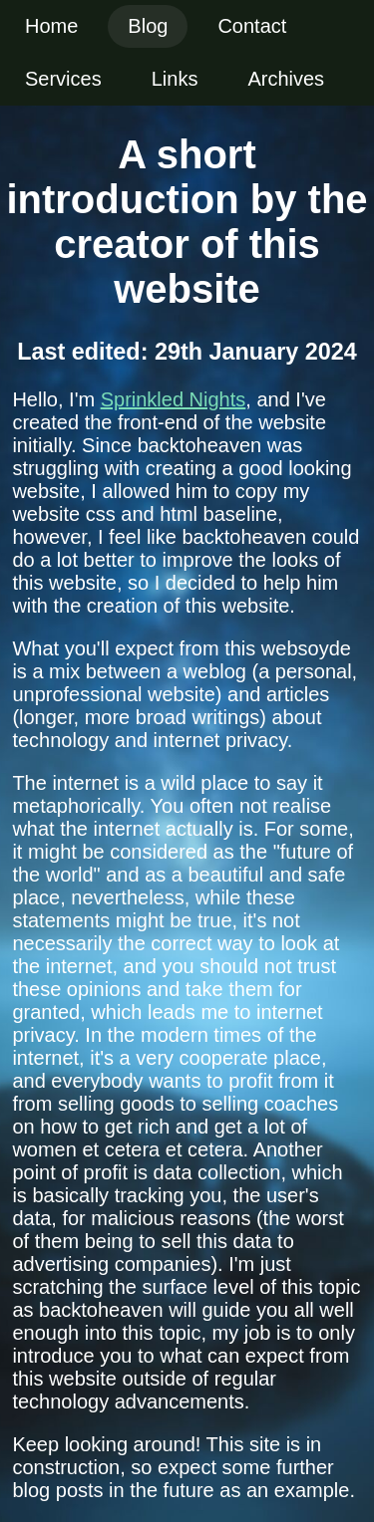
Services (63, 79)
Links (175, 79)
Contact (251, 26)
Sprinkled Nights (173, 399)
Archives (285, 79)
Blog (148, 26)
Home (51, 26)
